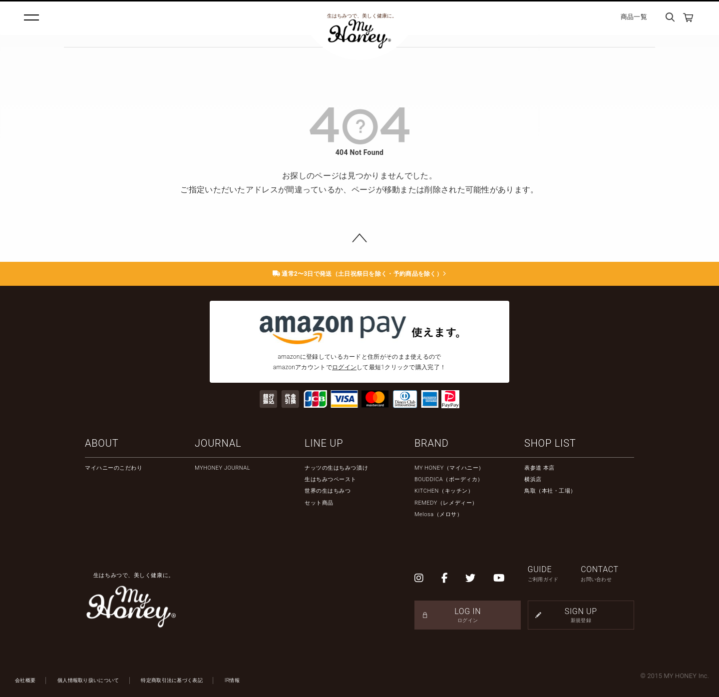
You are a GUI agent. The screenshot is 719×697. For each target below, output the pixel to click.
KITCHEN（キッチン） (443, 491)
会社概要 (25, 680)
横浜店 (533, 479)
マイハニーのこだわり (114, 468)
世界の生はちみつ (328, 491)
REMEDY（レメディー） (446, 503)
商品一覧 (634, 16)
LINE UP (324, 443)
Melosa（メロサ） (438, 514)
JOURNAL (218, 443)
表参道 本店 (539, 468)
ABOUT (101, 443)
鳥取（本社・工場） (550, 491)
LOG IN (467, 615)
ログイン (344, 367)
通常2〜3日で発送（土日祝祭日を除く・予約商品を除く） (360, 273)
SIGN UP (581, 615)
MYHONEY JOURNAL (222, 468)
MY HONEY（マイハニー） (449, 468)
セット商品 (319, 503)
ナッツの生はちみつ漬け (336, 468)
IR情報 (232, 680)
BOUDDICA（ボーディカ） (448, 479)
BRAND (431, 443)
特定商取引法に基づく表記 (172, 680)
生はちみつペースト (331, 479)
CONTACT (607, 574)
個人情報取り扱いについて (88, 680)
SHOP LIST (550, 443)
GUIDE (554, 574)
